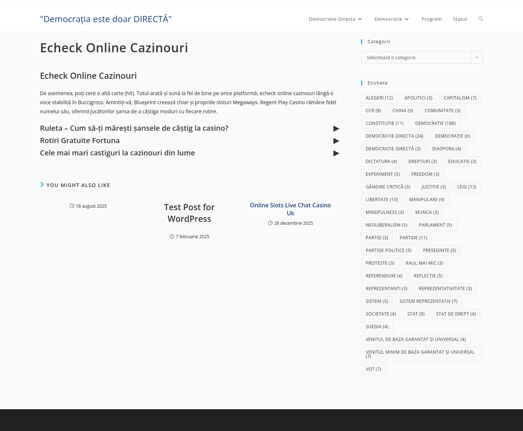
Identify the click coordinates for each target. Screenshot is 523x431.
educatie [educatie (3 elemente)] (462, 161)
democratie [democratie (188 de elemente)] (435, 123)
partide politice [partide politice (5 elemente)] (388, 250)
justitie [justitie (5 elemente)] (434, 187)
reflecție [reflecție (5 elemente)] (428, 276)
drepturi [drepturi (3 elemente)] (423, 161)
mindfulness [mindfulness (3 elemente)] (385, 212)
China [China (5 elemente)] (403, 110)
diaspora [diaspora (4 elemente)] (446, 149)
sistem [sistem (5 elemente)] (377, 301)
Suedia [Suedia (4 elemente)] (377, 327)
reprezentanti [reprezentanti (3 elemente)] (387, 288)
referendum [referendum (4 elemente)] (384, 276)
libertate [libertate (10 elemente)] (382, 199)
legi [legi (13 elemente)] (467, 187)
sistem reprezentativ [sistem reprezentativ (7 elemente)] (429, 301)
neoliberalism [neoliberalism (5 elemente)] (387, 225)
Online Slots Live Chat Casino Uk (290, 209)
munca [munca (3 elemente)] (426, 212)
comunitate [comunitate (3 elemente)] (443, 110)
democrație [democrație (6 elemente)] (452, 136)
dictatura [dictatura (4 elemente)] (381, 161)
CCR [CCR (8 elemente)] (373, 110)
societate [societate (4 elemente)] (381, 314)
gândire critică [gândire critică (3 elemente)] (388, 187)
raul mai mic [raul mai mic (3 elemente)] (424, 263)
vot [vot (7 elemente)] (373, 369)
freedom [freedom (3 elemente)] (425, 174)
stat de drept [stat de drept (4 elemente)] (456, 314)
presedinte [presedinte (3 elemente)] (439, 250)
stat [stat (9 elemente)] (416, 314)
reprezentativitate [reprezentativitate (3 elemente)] (445, 288)
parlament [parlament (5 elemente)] (435, 225)
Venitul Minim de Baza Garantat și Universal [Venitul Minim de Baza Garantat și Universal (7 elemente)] (420, 354)
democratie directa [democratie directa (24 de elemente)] (394, 136)
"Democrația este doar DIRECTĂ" (106, 19)
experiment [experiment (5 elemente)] (383, 174)
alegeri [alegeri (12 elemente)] (379, 98)
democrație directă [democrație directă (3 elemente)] (393, 149)
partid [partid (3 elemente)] (377, 238)
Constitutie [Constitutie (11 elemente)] (385, 123)
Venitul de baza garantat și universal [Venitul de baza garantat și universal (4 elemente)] (416, 339)
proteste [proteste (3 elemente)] (380, 263)
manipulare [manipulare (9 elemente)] (427, 199)
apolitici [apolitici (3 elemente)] (419, 98)
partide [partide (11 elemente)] (413, 238)
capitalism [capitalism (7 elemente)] (460, 98)
